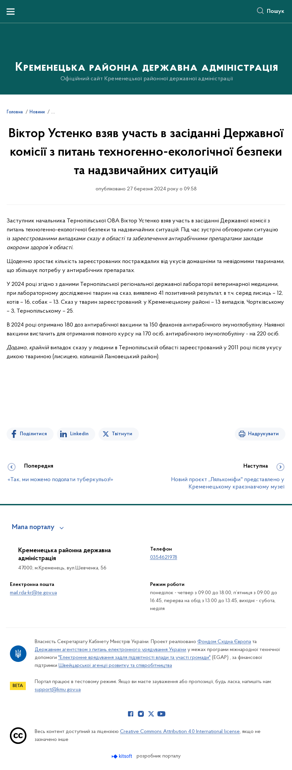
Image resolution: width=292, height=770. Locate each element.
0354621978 (163, 557)
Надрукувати (263, 434)
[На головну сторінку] (146, 58)
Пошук (275, 12)
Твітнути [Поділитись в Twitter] (122, 434)
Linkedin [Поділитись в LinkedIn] (79, 434)
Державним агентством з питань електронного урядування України (110, 649)
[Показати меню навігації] (11, 11)
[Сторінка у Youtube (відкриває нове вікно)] (161, 714)
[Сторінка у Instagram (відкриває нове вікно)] (141, 714)
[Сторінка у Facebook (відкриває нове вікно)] (131, 714)
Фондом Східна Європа (224, 641)
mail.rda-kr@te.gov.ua (33, 593)
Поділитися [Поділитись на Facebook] (33, 434)
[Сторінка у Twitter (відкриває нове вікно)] (151, 714)
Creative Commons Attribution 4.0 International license (180, 731)
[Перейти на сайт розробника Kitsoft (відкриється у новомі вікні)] (122, 756)
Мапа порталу (33, 527)
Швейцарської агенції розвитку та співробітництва (115, 665)
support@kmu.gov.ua (58, 689)
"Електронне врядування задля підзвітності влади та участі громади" (134, 657)
